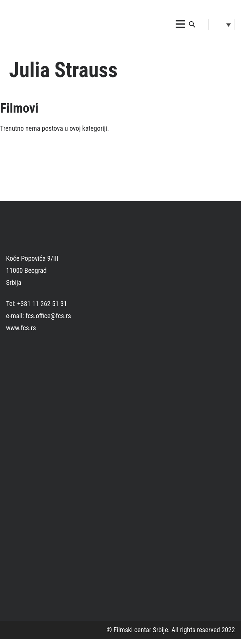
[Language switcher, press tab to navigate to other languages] (222, 24)
